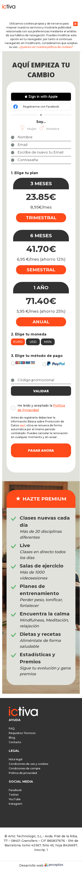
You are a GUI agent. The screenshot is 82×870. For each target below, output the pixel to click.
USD (33, 342)
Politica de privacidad (23, 773)
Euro (18, 342)
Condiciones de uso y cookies (28, 763)
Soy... (41, 122)
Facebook (15, 790)
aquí (22, 425)
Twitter (14, 794)
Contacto (15, 742)
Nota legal (15, 759)
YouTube (15, 799)
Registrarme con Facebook (41, 106)
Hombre (52, 129)
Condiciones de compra (24, 768)
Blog (12, 737)
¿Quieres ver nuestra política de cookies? (46, 47)
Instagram (15, 803)
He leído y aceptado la (41, 408)
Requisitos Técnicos (22, 733)
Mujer (32, 129)
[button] (41, 97)
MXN (48, 342)
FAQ (12, 728)
